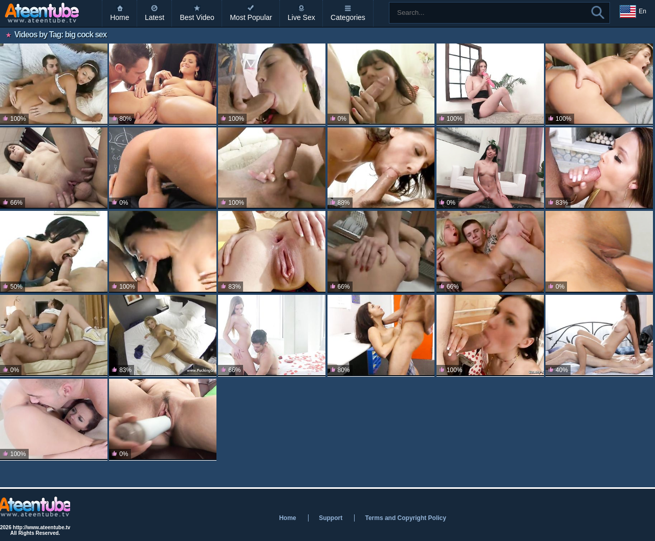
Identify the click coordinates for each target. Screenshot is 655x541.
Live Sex (301, 17)
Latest (154, 17)
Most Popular (251, 17)
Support (330, 518)
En (633, 11)
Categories (348, 17)
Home (119, 17)
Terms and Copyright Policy (405, 518)
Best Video (197, 17)
